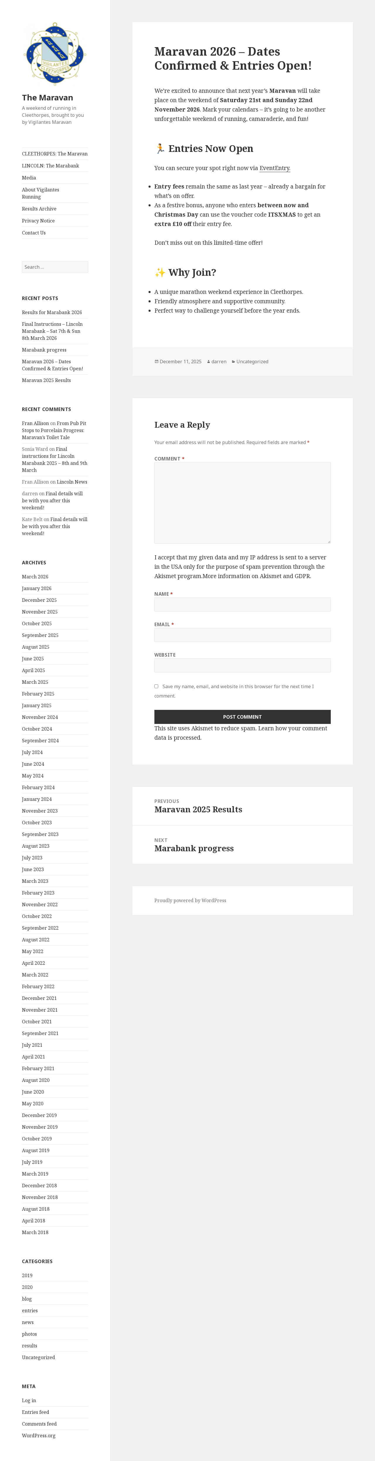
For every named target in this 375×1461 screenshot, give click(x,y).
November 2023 (40, 811)
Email (164, 624)
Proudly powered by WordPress (190, 900)
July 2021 (32, 1045)
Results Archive (39, 208)
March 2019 (35, 1174)
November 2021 (40, 1010)
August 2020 (36, 1080)
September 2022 (40, 928)
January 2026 (37, 588)
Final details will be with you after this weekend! (52, 500)
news (28, 1322)
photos (29, 1334)
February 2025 (38, 694)
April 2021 (33, 1057)
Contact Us (34, 232)
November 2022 (40, 904)
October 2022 (37, 916)
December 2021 (39, 998)
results (29, 1345)
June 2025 (33, 658)
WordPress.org (39, 1435)
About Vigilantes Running (40, 193)
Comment (169, 458)
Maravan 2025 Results (46, 380)
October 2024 (37, 729)
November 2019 (40, 1127)
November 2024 (40, 717)
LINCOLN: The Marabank (50, 165)
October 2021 (37, 1021)
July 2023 (32, 857)
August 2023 (36, 846)
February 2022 (38, 986)
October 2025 (37, 623)
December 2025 (39, 600)
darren (219, 361)
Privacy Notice (38, 220)
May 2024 (32, 776)
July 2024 (32, 752)
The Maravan (47, 97)
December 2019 (39, 1115)
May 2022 (32, 951)
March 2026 (35, 576)
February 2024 (38, 787)
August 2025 (36, 647)
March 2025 (35, 682)
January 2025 (37, 705)
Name (163, 594)
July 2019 (32, 1162)
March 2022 (35, 975)
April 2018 (33, 1220)
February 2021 (38, 1068)
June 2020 (33, 1092)
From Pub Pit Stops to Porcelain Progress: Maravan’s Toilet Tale (54, 430)
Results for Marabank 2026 (52, 312)
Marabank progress (44, 350)
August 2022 (36, 939)
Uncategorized (38, 1357)
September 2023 (40, 834)
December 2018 (39, 1185)
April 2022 (33, 963)
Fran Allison (35, 423)
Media (29, 177)
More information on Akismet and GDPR (256, 576)
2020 (27, 1287)
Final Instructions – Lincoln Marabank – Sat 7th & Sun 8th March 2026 (52, 331)
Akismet (165, 576)
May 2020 (32, 1103)
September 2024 (40, 740)
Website (164, 655)
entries (30, 1310)
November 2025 (40, 612)
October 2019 (37, 1138)
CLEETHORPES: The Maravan (55, 153)
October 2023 (37, 822)
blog (27, 1299)
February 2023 (38, 893)
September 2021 (40, 1033)
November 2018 (40, 1197)
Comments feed (39, 1424)
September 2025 (40, 635)
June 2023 (33, 869)
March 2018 (35, 1232)
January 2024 (37, 799)
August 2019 (36, 1150)
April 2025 (33, 670)
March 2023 (35, 881)
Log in (29, 1400)
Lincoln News (72, 482)
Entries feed (35, 1412)
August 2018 (36, 1209)
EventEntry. (275, 168)
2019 (27, 1275)
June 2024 (33, 764)
